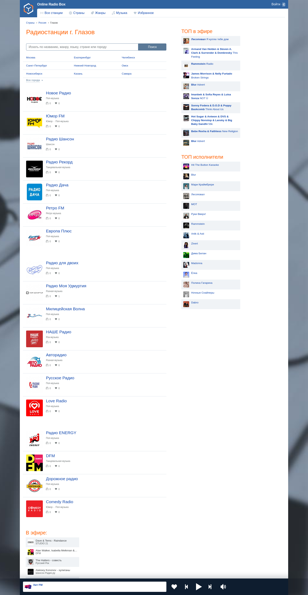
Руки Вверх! (186, 214)
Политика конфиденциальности (110, 574)
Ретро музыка (53, 213)
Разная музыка (54, 291)
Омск (125, 65)
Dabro (183, 302)
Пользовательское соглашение (72, 574)
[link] (28, 8)
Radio (190, 63)
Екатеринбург (82, 57)
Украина (88, 543)
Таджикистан (91, 549)
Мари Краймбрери (190, 184)
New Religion (202, 131)
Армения (141, 549)
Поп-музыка (52, 98)
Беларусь (35, 563)
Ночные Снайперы (191, 292)
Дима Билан (186, 253)
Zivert (182, 243)
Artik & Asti (185, 233)
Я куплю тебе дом (198, 39)
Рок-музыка (52, 337)
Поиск (152, 47)
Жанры (100, 13)
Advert (186, 84)
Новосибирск (34, 73)
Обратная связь (139, 574)
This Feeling (202, 53)
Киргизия (35, 549)
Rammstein (186, 223)
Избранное (146, 13)
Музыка (121, 13)
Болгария (194, 549)
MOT (182, 204)
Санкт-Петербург (36, 65)
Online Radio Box (51, 4)
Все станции (54, 13)
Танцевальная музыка (58, 167)
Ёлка (182, 273)
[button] (199, 586)
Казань (78, 73)
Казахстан (195, 543)
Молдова (141, 543)
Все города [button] (33, 80)
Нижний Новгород (85, 65)
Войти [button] (275, 4)
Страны (78, 13)
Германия (195, 563)
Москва (30, 57)
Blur (181, 174)
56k (199, 120)
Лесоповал (186, 194)
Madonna (185, 263)
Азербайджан (144, 563)
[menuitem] (51, 13)
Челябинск (128, 57)
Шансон (50, 144)
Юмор (49, 121)
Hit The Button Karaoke (193, 164)
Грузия (87, 563)
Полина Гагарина (190, 282)
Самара (127, 73)
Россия (34, 543)
